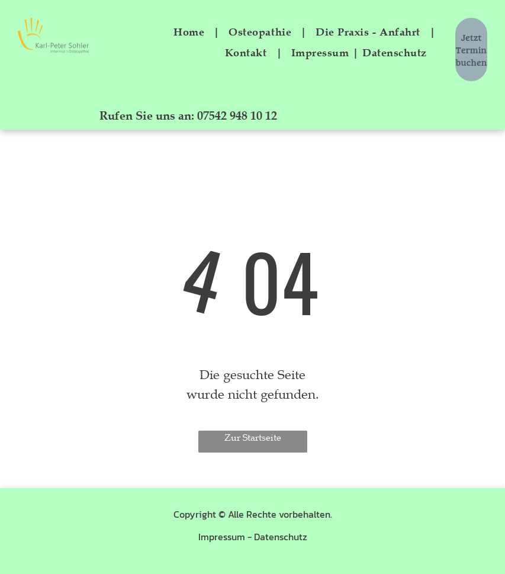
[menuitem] (192, 31)
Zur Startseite (252, 437)
